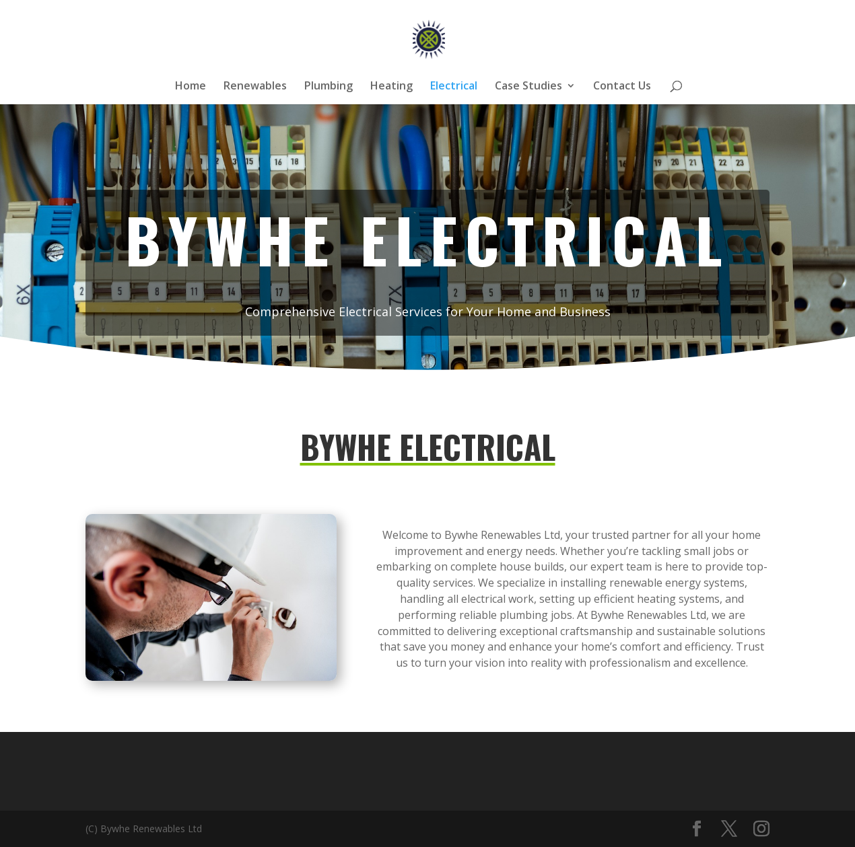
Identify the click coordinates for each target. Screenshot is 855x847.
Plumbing (328, 87)
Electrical (453, 87)
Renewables (255, 87)
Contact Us (622, 87)
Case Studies (528, 87)
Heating (391, 87)
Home (190, 87)
